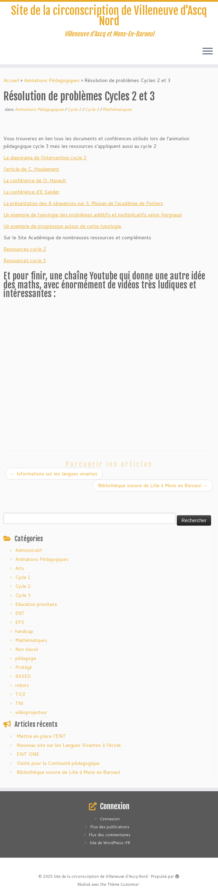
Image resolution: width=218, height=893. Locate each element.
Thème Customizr (123, 884)
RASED (23, 676)
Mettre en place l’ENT (41, 736)
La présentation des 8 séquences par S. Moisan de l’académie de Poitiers (83, 203)
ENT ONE (28, 754)
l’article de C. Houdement (31, 169)
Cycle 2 (74, 109)
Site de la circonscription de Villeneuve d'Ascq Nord (109, 16)
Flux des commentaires (109, 835)
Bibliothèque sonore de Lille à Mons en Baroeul (153, 485)
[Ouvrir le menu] (207, 52)
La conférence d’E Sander (31, 191)
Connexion (110, 819)
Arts (19, 568)
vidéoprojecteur (31, 712)
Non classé (26, 649)
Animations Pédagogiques (52, 80)
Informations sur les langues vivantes (54, 473)
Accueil (11, 80)
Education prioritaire (36, 604)
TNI (19, 703)
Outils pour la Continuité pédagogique (58, 763)
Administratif (28, 550)
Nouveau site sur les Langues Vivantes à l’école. (69, 745)
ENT (20, 613)
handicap (24, 631)
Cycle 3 (92, 109)
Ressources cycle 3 (24, 260)
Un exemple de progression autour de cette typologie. (62, 226)
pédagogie (25, 658)
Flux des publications (109, 827)
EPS (19, 622)
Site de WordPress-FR (110, 843)
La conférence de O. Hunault (34, 180)
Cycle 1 (22, 577)
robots (22, 685)
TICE (20, 694)
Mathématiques (117, 109)
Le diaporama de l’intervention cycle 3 (45, 157)
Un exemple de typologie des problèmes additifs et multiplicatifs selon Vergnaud (92, 214)
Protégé (23, 667)
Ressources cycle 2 (24, 248)
